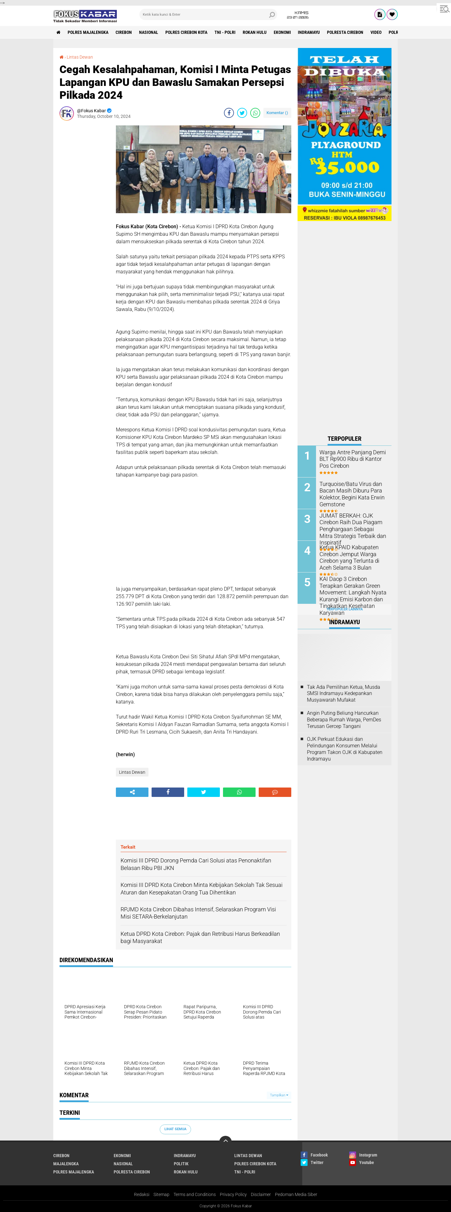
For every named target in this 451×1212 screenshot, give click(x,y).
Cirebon (124, 32)
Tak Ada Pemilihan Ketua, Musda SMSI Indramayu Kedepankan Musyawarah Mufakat (343, 693)
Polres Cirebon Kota (186, 32)
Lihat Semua (175, 1129)
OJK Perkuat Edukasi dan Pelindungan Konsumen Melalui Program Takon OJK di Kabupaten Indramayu (344, 748)
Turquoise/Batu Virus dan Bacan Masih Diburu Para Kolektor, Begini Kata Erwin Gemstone (348, 493)
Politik (181, 1163)
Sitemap (161, 1194)
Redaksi (141, 1194)
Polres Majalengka (88, 32)
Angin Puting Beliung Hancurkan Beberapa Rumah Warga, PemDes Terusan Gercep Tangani (344, 719)
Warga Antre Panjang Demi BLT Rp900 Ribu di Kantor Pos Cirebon (352, 458)
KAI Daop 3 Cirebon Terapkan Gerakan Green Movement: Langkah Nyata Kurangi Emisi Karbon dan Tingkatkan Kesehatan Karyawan (352, 592)
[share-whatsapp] (255, 113)
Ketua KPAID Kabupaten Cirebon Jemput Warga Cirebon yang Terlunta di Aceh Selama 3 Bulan (352, 556)
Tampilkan (279, 1095)
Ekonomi (282, 32)
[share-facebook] (229, 113)
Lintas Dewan (80, 57)
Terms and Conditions (195, 1194)
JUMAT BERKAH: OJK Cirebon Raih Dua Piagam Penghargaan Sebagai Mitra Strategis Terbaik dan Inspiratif (353, 525)
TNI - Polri (225, 32)
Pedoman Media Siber (296, 1194)
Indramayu (309, 32)
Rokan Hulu (255, 32)
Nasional (148, 32)
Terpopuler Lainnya (344, 609)
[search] (208, 14)
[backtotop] (225, 1142)
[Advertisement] (85, 219)
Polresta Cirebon (345, 32)
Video (376, 32)
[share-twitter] (242, 113)
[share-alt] (132, 792)
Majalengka (66, 1163)
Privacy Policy (233, 1194)
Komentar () (277, 112)
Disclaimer (261, 1194)
